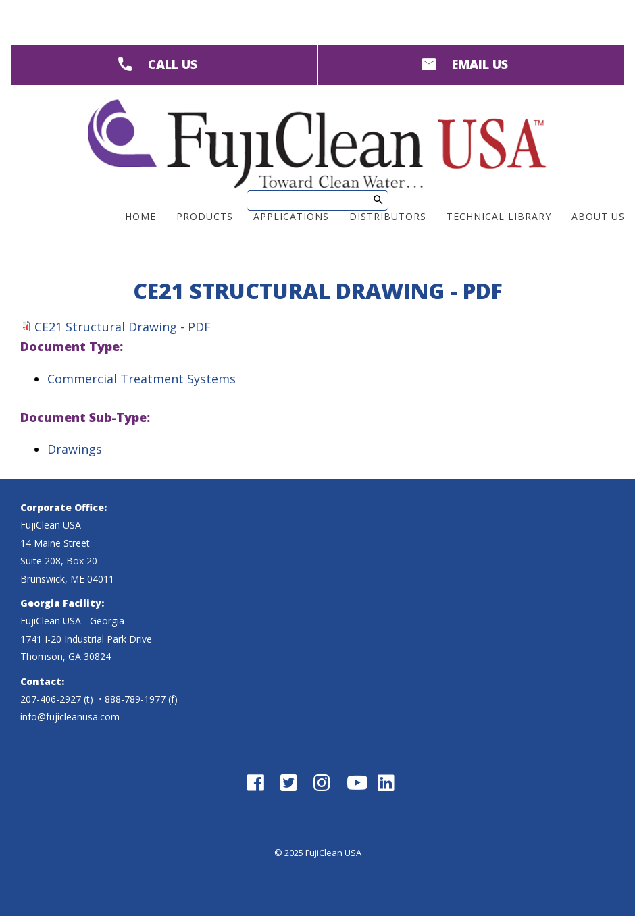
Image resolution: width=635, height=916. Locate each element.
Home (140, 216)
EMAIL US (480, 64)
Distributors (387, 216)
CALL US (172, 64)
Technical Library (499, 216)
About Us (598, 216)
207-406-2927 (50, 699)
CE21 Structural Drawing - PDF (122, 327)
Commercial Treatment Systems (141, 379)
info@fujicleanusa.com (70, 716)
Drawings (74, 449)
